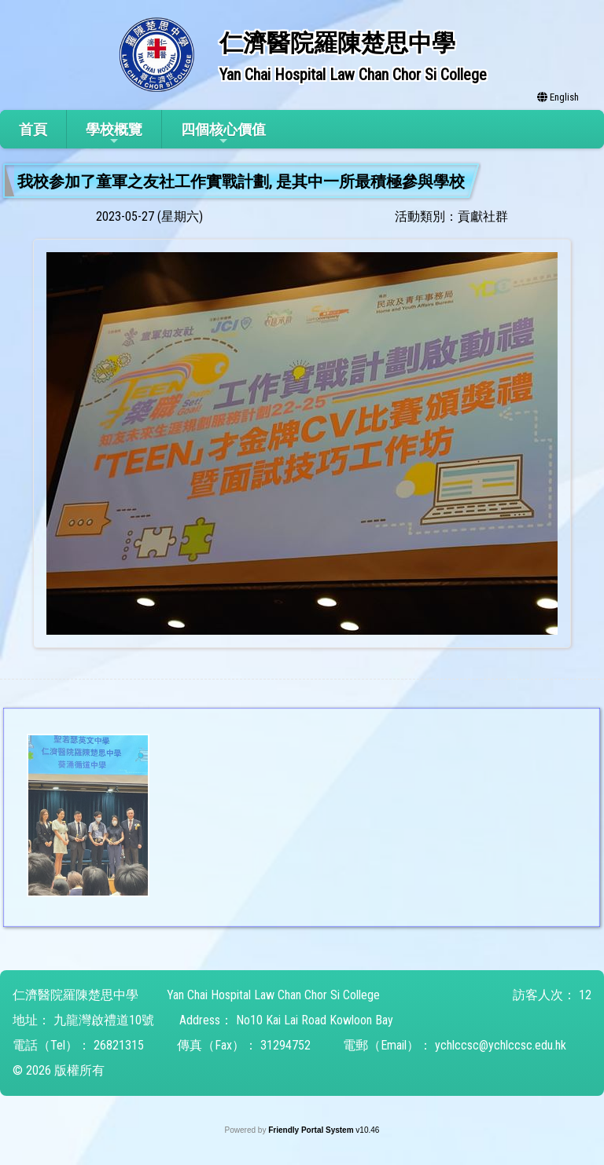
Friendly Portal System (311, 1130)
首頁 (33, 129)
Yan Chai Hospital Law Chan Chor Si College (273, 994)
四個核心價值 (223, 134)
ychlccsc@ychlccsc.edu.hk (500, 1045)
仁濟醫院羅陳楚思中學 (75, 994)
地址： (31, 1020)
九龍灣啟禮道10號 (103, 1020)
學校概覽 (114, 134)
